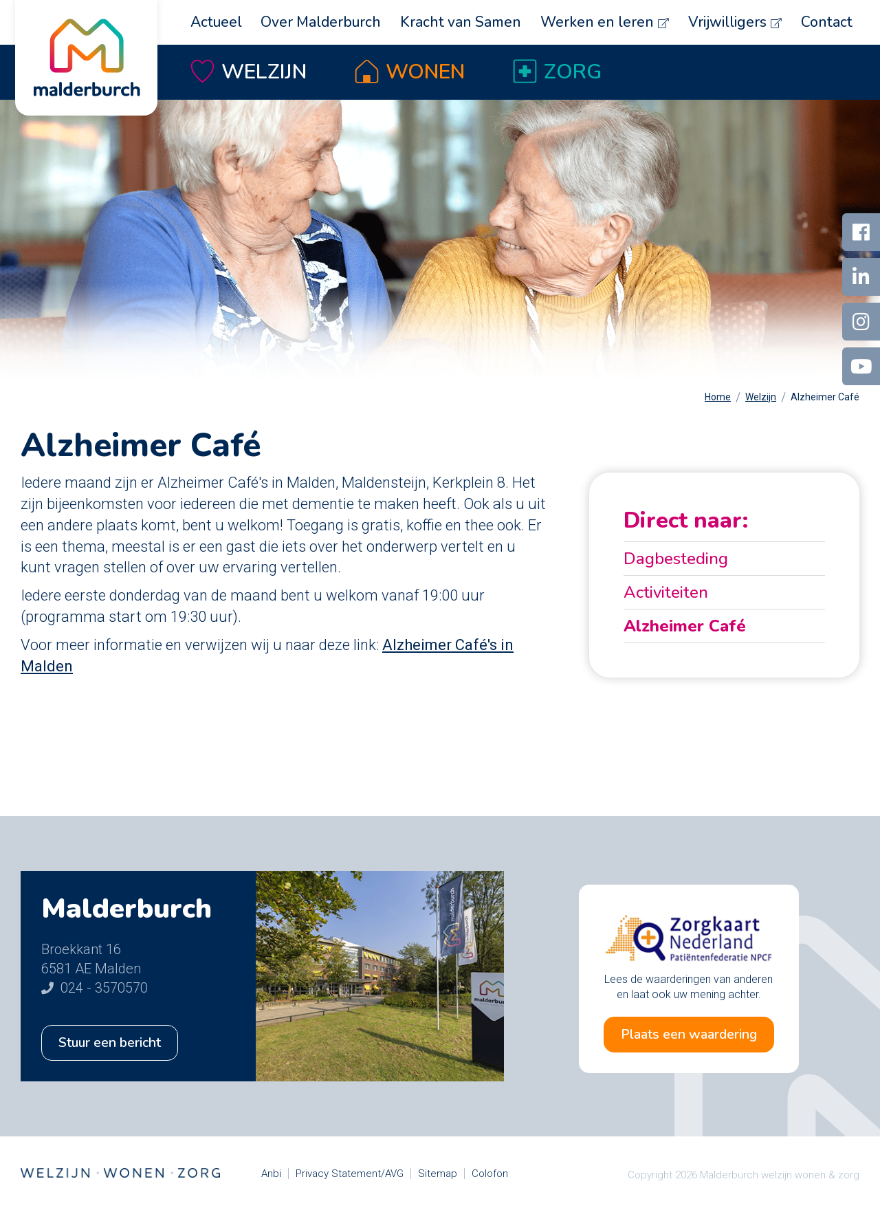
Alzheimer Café (825, 396)
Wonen (425, 72)
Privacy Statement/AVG (350, 1174)
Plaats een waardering (688, 1034)
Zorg (573, 72)
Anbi (271, 1174)
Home (718, 396)
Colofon (490, 1174)
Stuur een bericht (111, 1042)
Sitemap (437, 1174)
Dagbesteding (676, 559)
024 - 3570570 (94, 988)
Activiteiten (666, 592)
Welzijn (264, 72)
